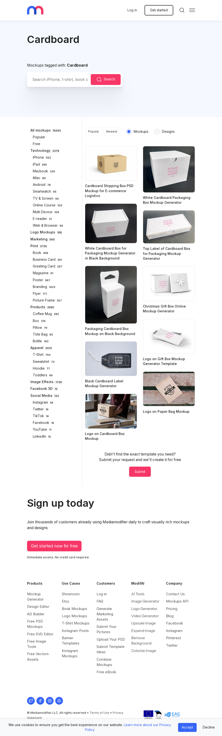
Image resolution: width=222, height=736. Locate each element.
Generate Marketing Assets (105, 614)
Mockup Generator (35, 597)
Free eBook (106, 672)
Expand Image (143, 630)
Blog (169, 616)
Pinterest (173, 638)
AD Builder (35, 614)
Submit (140, 472)
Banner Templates (70, 640)
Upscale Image (143, 623)
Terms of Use (99, 713)
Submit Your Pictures (106, 629)
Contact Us (175, 594)
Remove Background (141, 640)
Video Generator (145, 616)
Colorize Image (143, 650)
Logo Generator (144, 608)
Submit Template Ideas (111, 649)
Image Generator (145, 601)
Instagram (174, 630)
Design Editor (38, 606)
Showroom (71, 594)
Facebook (174, 623)
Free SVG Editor (40, 634)
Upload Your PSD (111, 639)
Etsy (65, 601)
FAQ (100, 601)
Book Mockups (74, 608)
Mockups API (177, 601)
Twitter (172, 645)
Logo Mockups (74, 616)
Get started (159, 10)
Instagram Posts (75, 630)
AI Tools (137, 594)
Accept (187, 727)
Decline (209, 727)
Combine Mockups (104, 662)
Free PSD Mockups (35, 624)
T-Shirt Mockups (76, 623)
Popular (93, 131)
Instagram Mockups (70, 653)
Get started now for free (54, 545)
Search (105, 79)
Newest (111, 131)
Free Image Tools (36, 644)
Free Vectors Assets (38, 656)
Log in (132, 10)
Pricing (171, 608)
